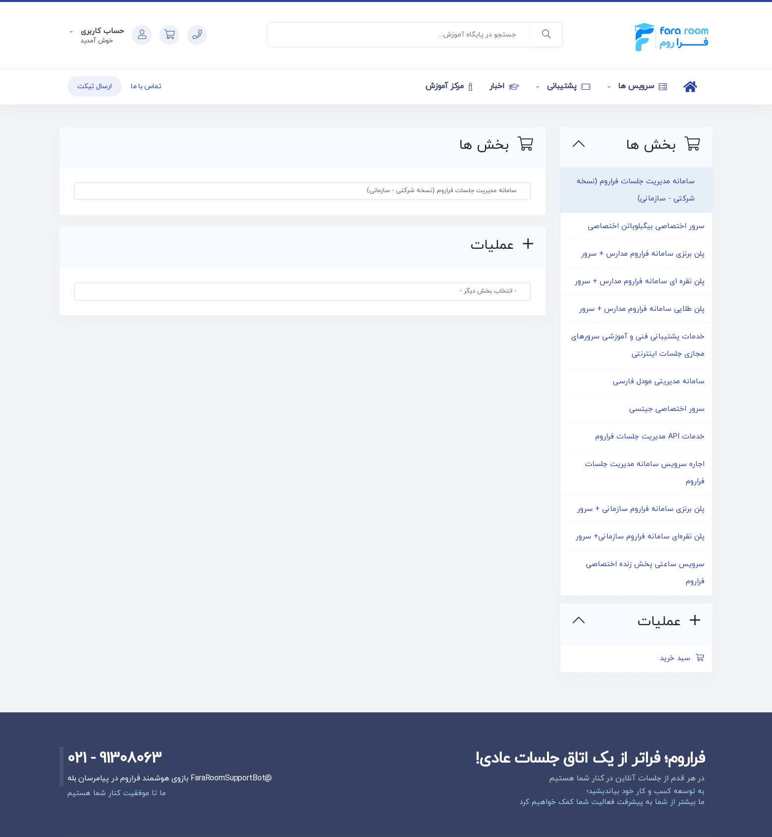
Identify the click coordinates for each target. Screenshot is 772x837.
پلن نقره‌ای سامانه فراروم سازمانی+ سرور (640, 537)
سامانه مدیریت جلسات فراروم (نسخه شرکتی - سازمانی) (636, 190)
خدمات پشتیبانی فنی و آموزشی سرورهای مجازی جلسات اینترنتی (638, 345)
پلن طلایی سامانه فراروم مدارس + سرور (642, 309)
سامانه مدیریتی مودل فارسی (659, 381)
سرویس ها (641, 86)
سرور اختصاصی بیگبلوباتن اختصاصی (646, 226)
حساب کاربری (101, 31)
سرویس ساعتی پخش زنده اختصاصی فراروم (645, 573)
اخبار (504, 86)
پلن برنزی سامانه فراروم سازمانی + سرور (641, 509)
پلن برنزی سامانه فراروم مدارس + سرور (643, 254)
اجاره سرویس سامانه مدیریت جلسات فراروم (645, 473)
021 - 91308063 (114, 758)
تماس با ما (146, 86)
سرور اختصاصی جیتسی (667, 409)
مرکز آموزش (448, 86)
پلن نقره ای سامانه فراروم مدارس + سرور (640, 281)
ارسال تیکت (94, 86)
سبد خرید (682, 658)
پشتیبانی (567, 86)
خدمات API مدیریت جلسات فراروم (650, 437)
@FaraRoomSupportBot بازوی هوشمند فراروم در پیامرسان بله (169, 778)
